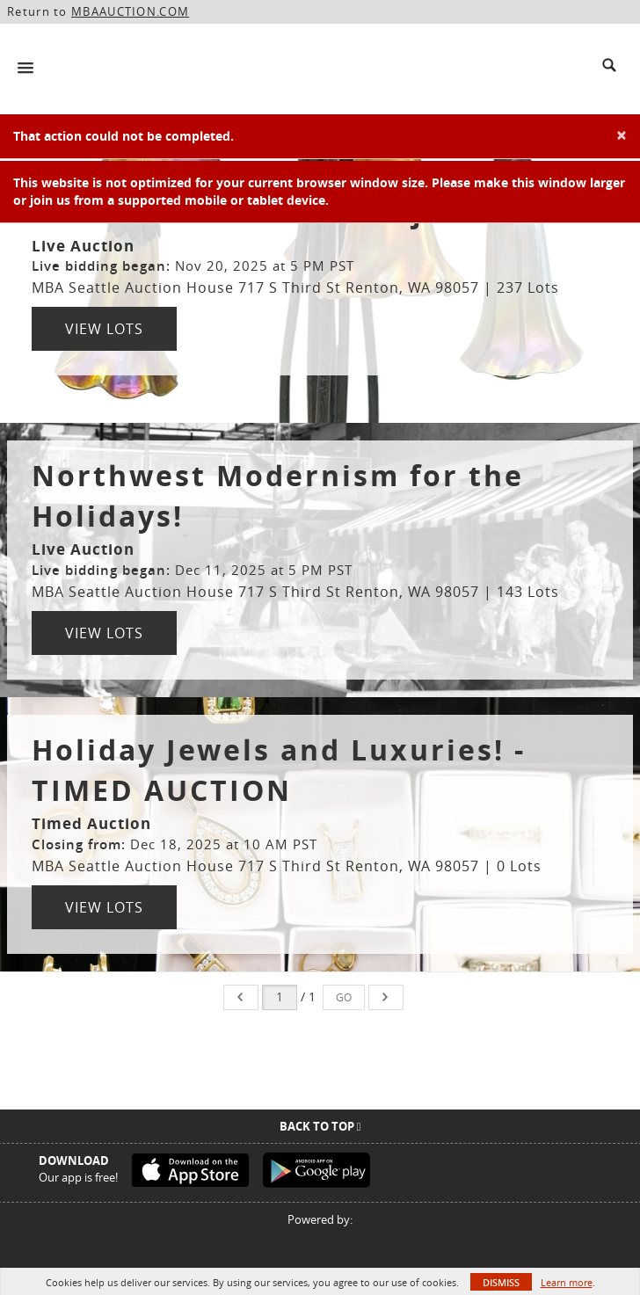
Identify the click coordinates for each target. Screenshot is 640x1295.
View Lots (104, 328)
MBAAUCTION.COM (130, 11)
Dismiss (501, 1282)
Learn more (567, 1282)
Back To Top (320, 1126)
